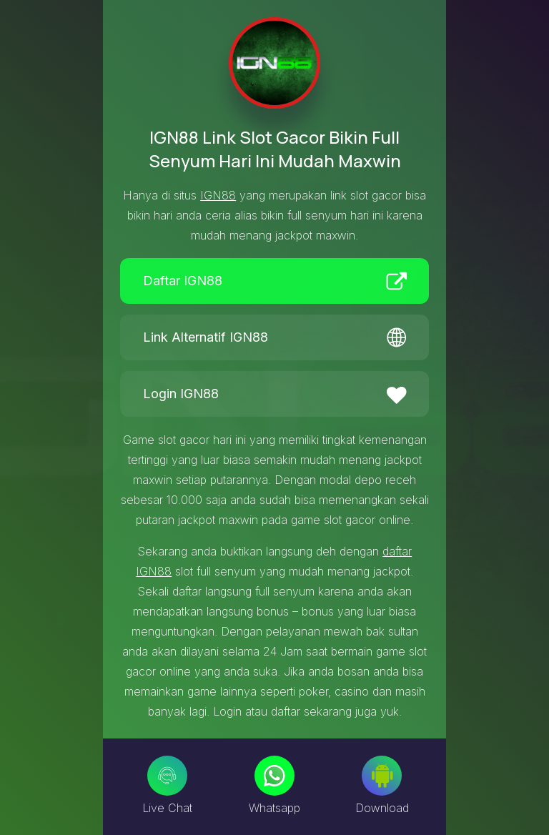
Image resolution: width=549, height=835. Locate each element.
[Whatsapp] (274, 776)
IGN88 (218, 195)
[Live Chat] (167, 776)
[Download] (382, 776)
